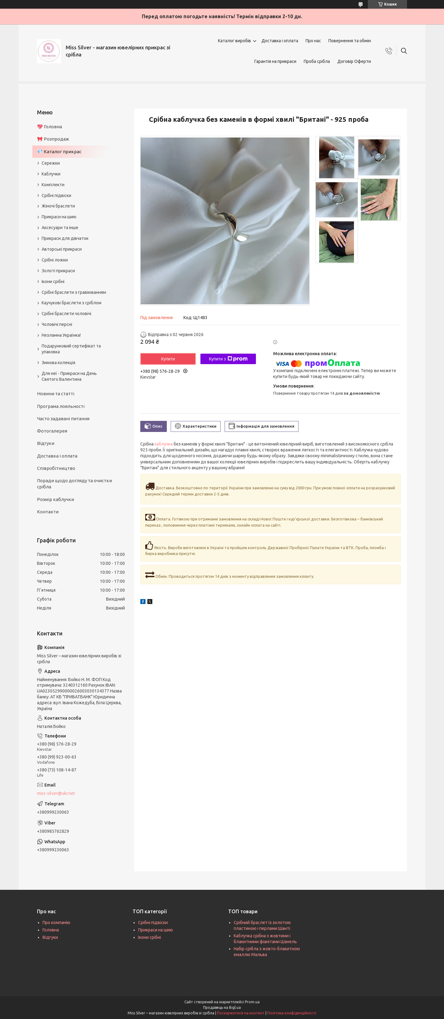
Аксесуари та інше (60, 227)
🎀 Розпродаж (53, 139)
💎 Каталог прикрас (59, 151)
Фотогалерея (52, 430)
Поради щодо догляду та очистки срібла (74, 483)
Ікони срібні (53, 281)
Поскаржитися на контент (241, 1013)
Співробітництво (56, 468)
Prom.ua (252, 1002)
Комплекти (53, 184)
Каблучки (51, 173)
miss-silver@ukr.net (56, 793)
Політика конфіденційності (291, 1013)
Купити (168, 358)
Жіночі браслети (58, 205)
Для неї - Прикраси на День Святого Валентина (69, 376)
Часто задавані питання (63, 418)
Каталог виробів (234, 40)
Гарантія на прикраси (275, 61)
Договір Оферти (354, 61)
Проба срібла (317, 61)
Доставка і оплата (279, 40)
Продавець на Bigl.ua (222, 1007)
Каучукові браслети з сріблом (71, 302)
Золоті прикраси (58, 270)
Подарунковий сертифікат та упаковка (71, 348)
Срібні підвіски (56, 195)
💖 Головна (49, 126)
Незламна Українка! (61, 335)
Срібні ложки (55, 259)
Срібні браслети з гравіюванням (74, 292)
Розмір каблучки (55, 499)
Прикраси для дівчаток (65, 238)
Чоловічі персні (57, 324)
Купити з (228, 359)
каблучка (163, 444)
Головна (51, 929)
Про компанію (56, 922)
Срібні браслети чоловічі (66, 313)
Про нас (313, 40)
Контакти (48, 511)
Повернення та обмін (349, 40)
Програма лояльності (60, 406)
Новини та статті (55, 393)
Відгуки (45, 443)
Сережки (51, 163)
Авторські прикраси (62, 249)
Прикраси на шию (59, 216)
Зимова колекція (58, 362)
